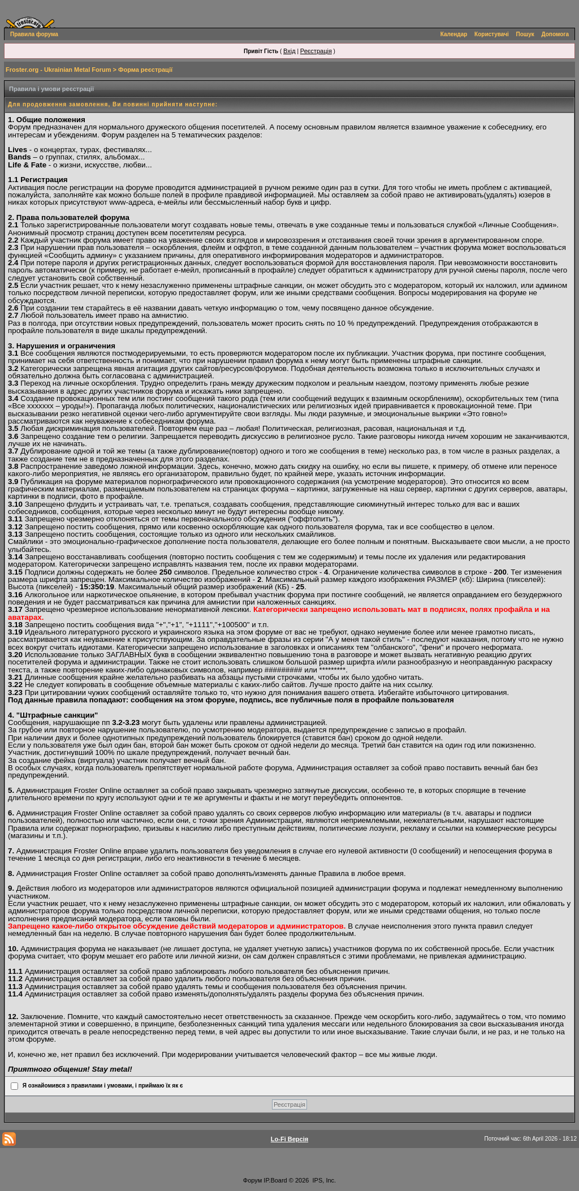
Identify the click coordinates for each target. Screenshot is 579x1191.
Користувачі (491, 34)
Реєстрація (316, 51)
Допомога (555, 34)
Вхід (289, 51)
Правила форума (34, 34)
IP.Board (275, 1180)
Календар (454, 34)
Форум (252, 1180)
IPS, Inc (324, 1180)
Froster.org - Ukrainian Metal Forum (58, 69)
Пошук (525, 34)
